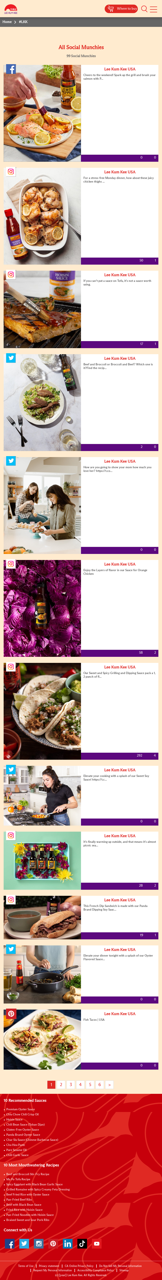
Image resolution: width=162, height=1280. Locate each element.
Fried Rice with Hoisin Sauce (24, 1210)
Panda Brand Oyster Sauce (23, 1135)
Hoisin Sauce (14, 1119)
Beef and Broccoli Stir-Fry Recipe (27, 1174)
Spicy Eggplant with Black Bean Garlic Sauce (34, 1184)
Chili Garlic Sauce (17, 1155)
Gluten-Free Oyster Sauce (22, 1129)
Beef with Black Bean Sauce (23, 1204)
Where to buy (127, 8)
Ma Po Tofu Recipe (18, 1179)
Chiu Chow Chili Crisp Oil (22, 1114)
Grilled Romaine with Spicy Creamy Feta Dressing (38, 1189)
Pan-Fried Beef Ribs (19, 1199)
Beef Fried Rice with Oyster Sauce (27, 1194)
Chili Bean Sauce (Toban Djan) (25, 1124)
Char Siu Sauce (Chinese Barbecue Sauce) (32, 1140)
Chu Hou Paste (15, 1145)
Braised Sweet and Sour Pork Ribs (27, 1220)
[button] (144, 9)
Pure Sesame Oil (16, 1150)
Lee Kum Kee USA (119, 69)
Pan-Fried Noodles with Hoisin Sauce (30, 1215)
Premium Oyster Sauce (20, 1109)
